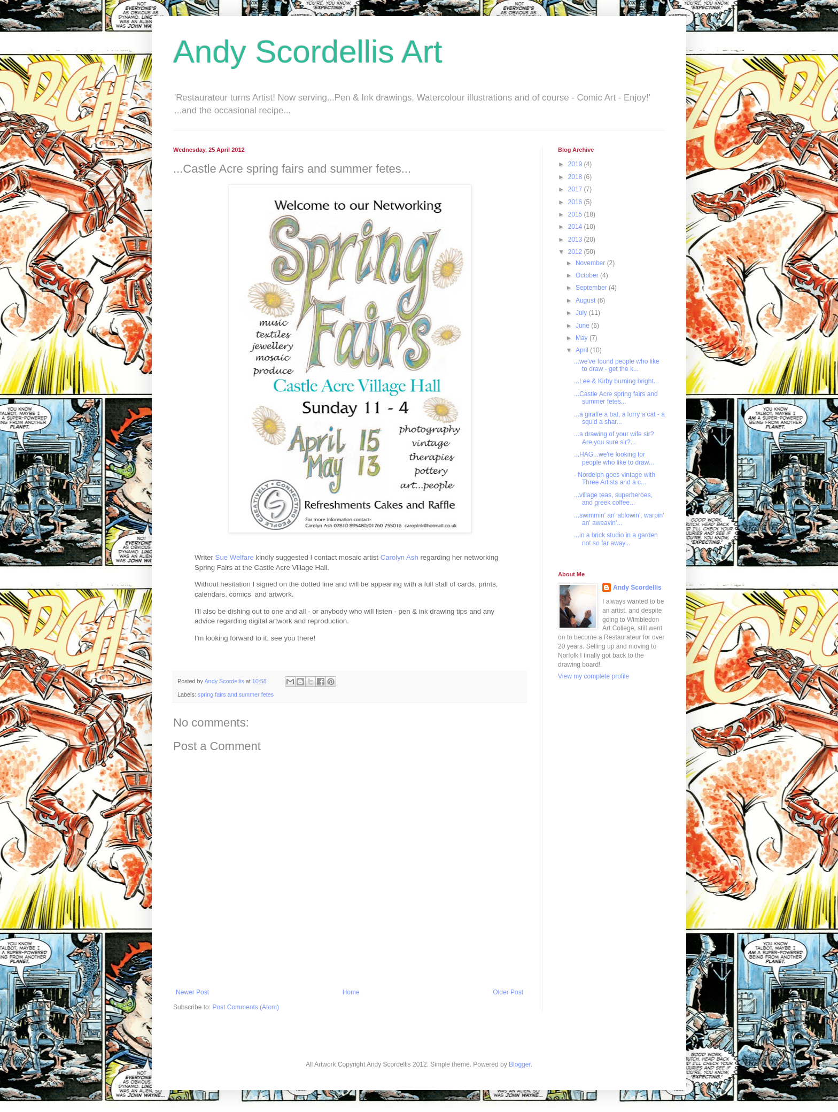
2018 (576, 177)
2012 (576, 252)
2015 (576, 214)
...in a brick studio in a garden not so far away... (616, 538)
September (592, 287)
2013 (576, 239)
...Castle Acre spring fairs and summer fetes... (616, 397)
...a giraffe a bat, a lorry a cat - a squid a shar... (619, 418)
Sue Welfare (234, 557)
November (591, 263)
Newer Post (192, 992)
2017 (576, 189)
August (587, 300)
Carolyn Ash (399, 557)
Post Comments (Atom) (245, 1007)
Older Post (508, 992)
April (583, 350)
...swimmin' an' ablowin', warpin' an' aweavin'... (619, 519)
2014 (576, 226)
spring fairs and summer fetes (236, 694)
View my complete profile (593, 676)
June (583, 325)
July (582, 312)
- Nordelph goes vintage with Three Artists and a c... (614, 478)
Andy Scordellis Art (308, 52)
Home (351, 992)
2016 (576, 202)
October (588, 275)
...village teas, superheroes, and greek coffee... (613, 498)
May (582, 338)
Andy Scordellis (637, 587)
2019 (576, 164)
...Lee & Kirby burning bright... (616, 381)
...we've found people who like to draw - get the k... (616, 365)
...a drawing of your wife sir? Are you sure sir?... (614, 437)
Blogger (520, 1064)
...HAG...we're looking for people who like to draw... (614, 458)
